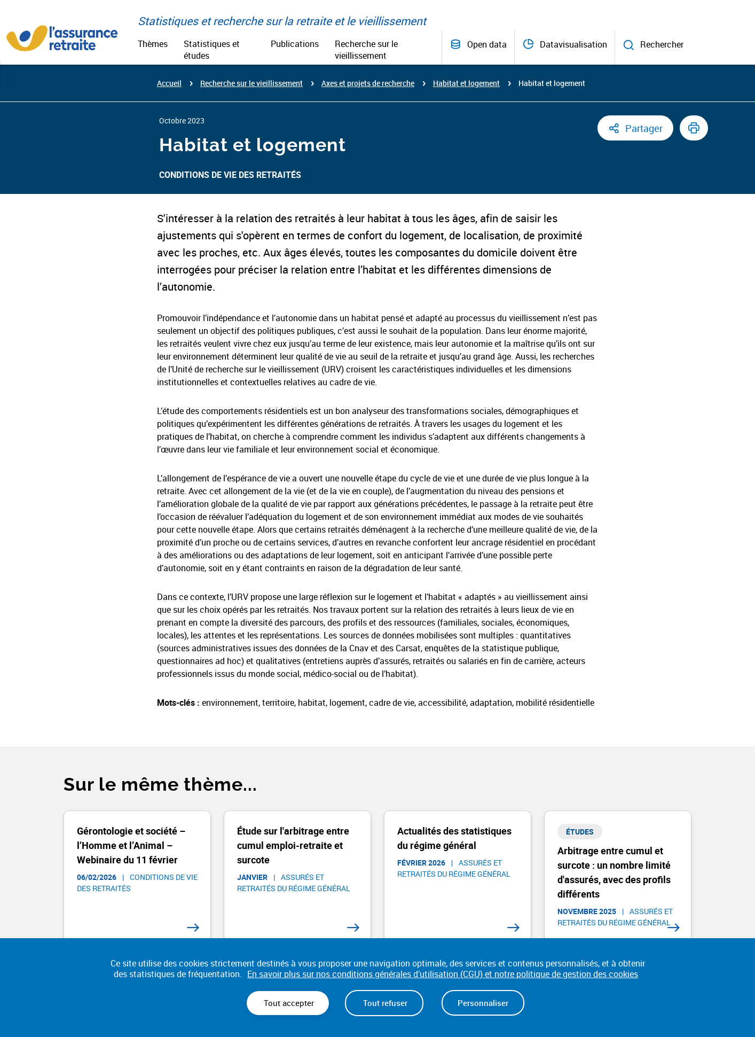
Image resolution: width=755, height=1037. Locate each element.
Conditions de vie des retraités (230, 175)
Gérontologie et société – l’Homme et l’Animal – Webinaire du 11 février (131, 845)
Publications (295, 44)
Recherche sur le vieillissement (366, 49)
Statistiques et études (212, 49)
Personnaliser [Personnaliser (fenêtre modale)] (483, 1002)
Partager (644, 128)
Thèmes (153, 44)
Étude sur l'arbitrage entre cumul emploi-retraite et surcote (293, 845)
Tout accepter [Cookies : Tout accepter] (288, 1002)
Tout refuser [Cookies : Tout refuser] (384, 1002)
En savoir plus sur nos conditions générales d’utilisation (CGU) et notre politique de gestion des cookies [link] (442, 974)
